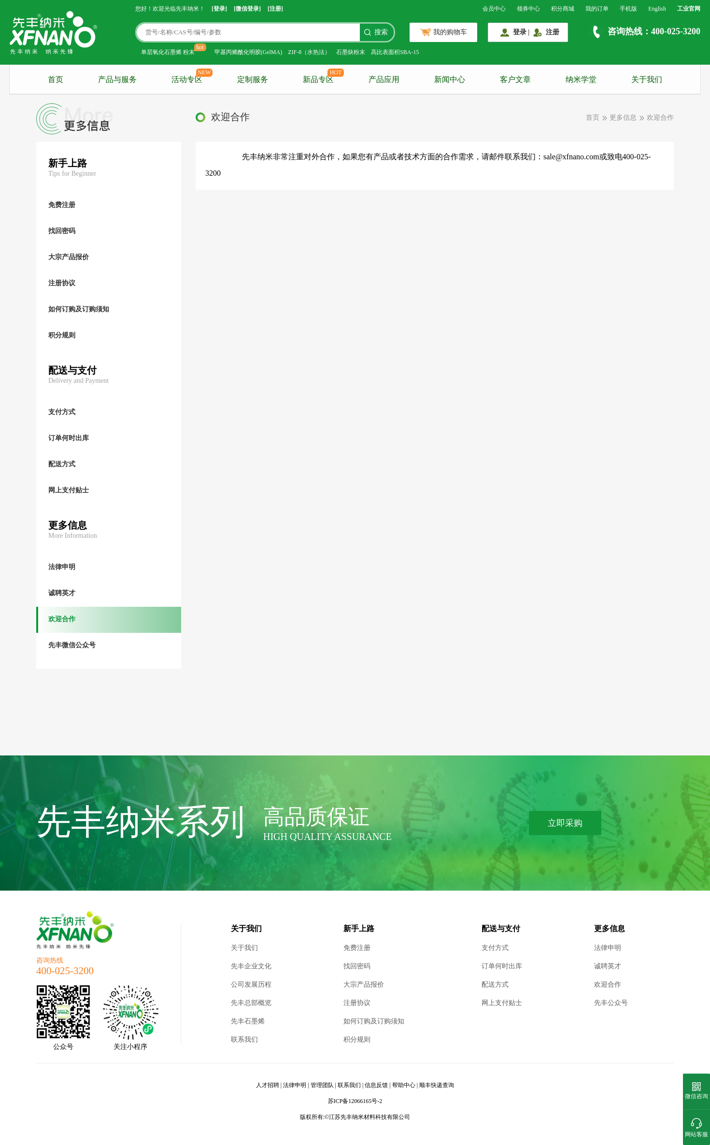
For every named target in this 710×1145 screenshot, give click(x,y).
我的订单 (597, 8)
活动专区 (186, 79)
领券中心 (528, 8)
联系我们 (244, 1039)
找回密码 (356, 966)
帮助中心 (403, 1085)
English (657, 8)
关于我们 (646, 79)
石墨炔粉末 (350, 52)
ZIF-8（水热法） (309, 52)
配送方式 (495, 984)
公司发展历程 (251, 984)
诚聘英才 (607, 966)
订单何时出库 (502, 966)
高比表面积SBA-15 (395, 52)
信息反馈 (376, 1085)
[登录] (219, 8)
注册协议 (356, 1002)
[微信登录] (247, 8)
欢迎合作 (607, 984)
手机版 (628, 8)
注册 (552, 32)
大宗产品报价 (363, 984)
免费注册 (356, 947)
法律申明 (607, 947)
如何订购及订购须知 (373, 1021)
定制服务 (252, 79)
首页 (55, 79)
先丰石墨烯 (248, 1021)
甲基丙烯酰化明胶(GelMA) (248, 52)
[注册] (275, 8)
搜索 (381, 32)
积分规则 (356, 1039)
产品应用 (384, 79)
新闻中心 (449, 79)
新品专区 (318, 79)
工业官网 (688, 8)
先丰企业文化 (251, 966)
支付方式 (495, 947)
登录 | (521, 32)
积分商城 (562, 8)
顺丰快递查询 (436, 1085)
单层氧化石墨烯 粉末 (168, 52)
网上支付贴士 (502, 1002)
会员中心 (494, 8)
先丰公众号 (611, 1002)
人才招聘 (267, 1085)
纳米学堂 (581, 79)
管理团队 (322, 1085)
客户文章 (515, 79)
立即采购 (565, 823)
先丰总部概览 (251, 1002)
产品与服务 (117, 79)
